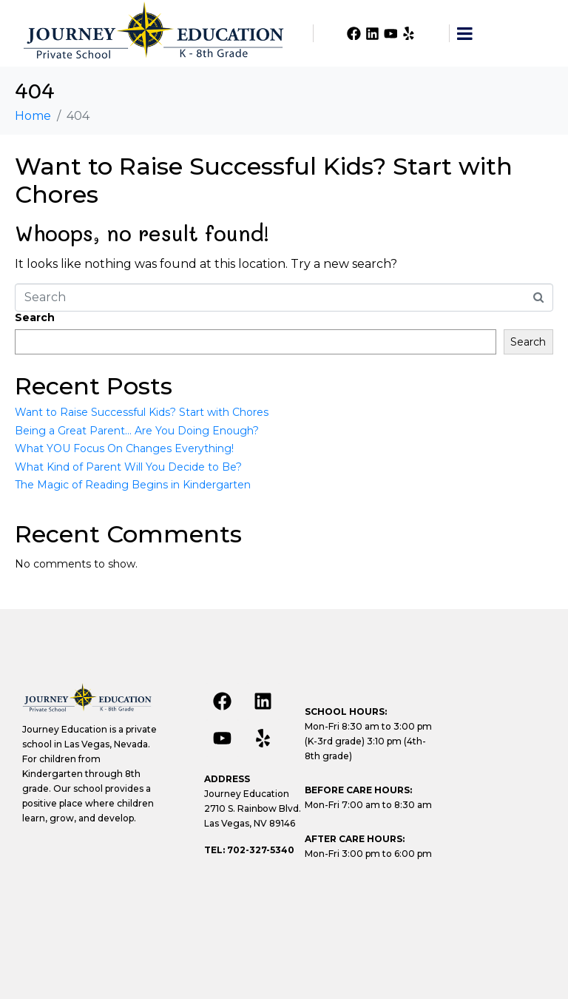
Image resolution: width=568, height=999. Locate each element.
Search (35, 317)
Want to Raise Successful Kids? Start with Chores (264, 180)
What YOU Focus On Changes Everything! (124, 448)
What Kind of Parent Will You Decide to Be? (128, 467)
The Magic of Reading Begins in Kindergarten (133, 484)
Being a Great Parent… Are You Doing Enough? (137, 430)
